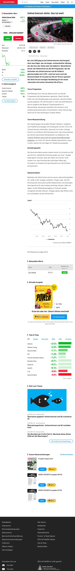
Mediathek (42, 526)
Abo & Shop (42, 543)
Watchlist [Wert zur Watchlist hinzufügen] (7, 26)
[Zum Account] (47, 2)
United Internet (33, 47)
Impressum (6, 526)
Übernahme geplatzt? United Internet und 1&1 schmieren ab (49, 418)
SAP (28, 354)
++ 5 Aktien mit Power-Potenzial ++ (37, 6)
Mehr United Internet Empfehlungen (61, 441)
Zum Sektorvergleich (9, 101)
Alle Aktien (42, 522)
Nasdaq (35, 339)
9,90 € (42, 485)
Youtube (7, 569)
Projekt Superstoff (45, 459)
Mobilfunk (42, 47)
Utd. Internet (32, 272)
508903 (5, 20)
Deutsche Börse (32, 375)
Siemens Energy (32, 347)
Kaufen (8, 38)
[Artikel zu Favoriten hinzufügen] (39, 51)
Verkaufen (18, 38)
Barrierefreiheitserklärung (12, 536)
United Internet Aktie (8, 17)
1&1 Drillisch (51, 47)
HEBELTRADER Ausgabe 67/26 (50, 490)
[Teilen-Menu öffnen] (30, 51)
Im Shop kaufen (59, 317)
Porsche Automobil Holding (35, 358)
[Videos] (62, 2)
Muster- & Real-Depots (46, 536)
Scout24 (29, 368)
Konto (46, 324)
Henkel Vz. (30, 365)
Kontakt (7, 565)
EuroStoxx (68, 339)
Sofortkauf (41, 317)
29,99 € (42, 469)
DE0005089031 (7, 22)
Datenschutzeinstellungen (12, 539)
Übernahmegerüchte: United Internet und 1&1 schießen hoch (49, 426)
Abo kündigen (7, 550)
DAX (28, 339)
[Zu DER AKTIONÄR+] (54, 2)
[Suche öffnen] (22, 2)
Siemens (30, 344)
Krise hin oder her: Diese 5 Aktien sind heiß (50, 311)
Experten (41, 529)
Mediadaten (6, 522)
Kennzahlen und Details (10, 79)
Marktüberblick (43, 532)
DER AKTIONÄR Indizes (46, 539)
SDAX (60, 339)
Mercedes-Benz (32, 361)
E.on (28, 371)
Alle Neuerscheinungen (66, 454)
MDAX (53, 339)
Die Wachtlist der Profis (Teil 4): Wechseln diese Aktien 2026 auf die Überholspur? (49, 435)
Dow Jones (45, 339)
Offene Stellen (7, 546)
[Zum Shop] (42, 2)
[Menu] (72, 2)
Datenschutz (7, 532)
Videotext (6, 543)
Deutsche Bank (31, 351)
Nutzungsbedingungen (11, 529)
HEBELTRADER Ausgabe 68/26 (50, 474)
